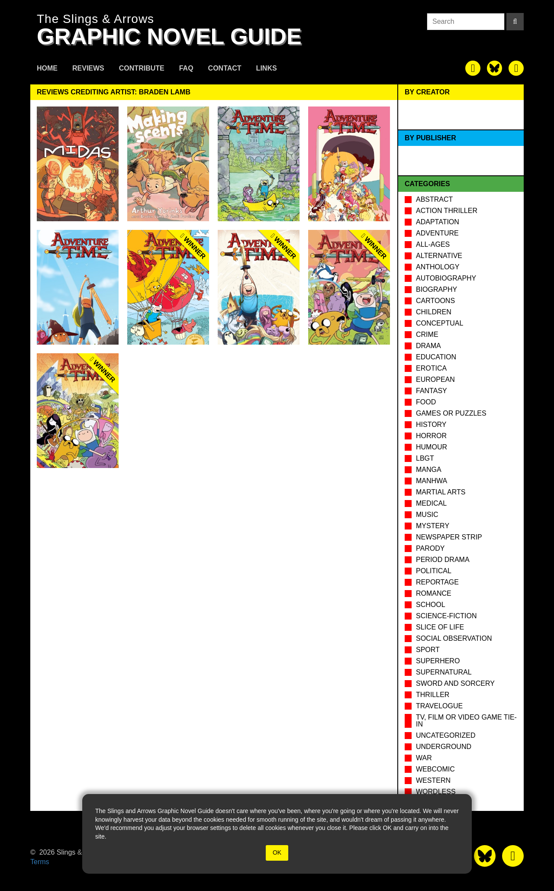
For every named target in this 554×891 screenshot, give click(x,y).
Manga (428, 469)
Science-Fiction (446, 616)
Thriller (432, 694)
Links (266, 68)
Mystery (432, 525)
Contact (225, 68)
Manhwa (431, 480)
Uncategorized (445, 735)
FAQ (186, 68)
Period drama (443, 559)
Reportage (437, 582)
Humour (431, 447)
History (431, 424)
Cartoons (435, 300)
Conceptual (439, 323)
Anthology (437, 267)
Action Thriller (446, 210)
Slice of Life (440, 627)
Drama (428, 345)
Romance (433, 593)
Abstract (434, 199)
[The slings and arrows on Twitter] (494, 68)
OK (277, 852)
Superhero (438, 661)
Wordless (436, 791)
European (435, 379)
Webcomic (435, 769)
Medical (431, 503)
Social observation (454, 638)
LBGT (425, 458)
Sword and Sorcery (455, 683)
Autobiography (446, 278)
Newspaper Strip (449, 537)
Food (426, 402)
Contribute (141, 68)
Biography (436, 289)
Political (433, 571)
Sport (428, 649)
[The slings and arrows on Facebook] (472, 68)
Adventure (437, 233)
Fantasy (431, 390)
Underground (443, 746)
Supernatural (444, 672)
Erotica (431, 368)
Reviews (88, 68)
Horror (431, 435)
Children (433, 312)
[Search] (515, 21)
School (430, 604)
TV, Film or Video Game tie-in (466, 720)
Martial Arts (440, 492)
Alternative (439, 255)
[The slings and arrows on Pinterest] (516, 68)
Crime (427, 334)
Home (47, 68)
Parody (430, 548)
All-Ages (433, 244)
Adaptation (437, 222)
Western (433, 780)
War (424, 758)
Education (436, 357)
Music (427, 514)
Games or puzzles (451, 413)
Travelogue (439, 706)
